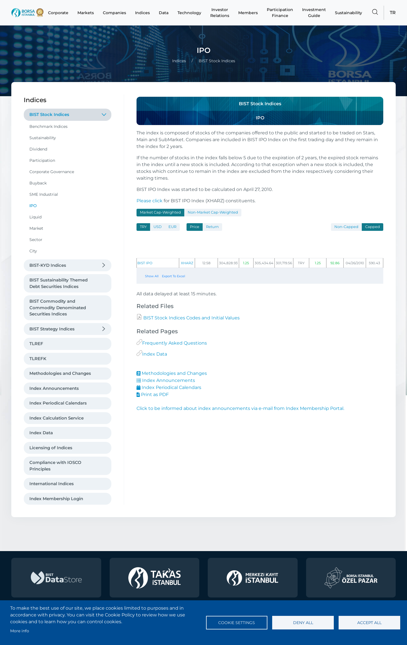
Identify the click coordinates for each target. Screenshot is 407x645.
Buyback (38, 183)
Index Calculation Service (56, 418)
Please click (150, 200)
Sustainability (348, 12)
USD (157, 227)
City (33, 250)
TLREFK (37, 358)
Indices (142, 12)
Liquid (35, 217)
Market (36, 228)
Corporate (58, 12)
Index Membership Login (56, 498)
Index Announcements (54, 388)
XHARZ (187, 263)
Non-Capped (346, 227)
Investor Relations (219, 12)
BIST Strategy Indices (52, 329)
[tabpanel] (260, 253)
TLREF (36, 343)
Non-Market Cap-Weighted (213, 212)
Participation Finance (280, 12)
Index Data (41, 432)
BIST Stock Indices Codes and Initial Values (191, 318)
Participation (42, 160)
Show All (152, 276)
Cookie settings (236, 622)
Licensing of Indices (50, 447)
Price (194, 227)
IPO (33, 205)
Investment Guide (314, 12)
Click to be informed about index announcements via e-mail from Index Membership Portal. (240, 408)
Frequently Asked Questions (174, 343)
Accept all (369, 622)
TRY (143, 227)
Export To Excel (173, 276)
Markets (85, 12)
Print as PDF (153, 394)
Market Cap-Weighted (160, 212)
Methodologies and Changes (60, 373)
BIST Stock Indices (49, 114)
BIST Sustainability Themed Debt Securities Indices (58, 283)
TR (393, 12)
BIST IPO (144, 263)
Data (163, 12)
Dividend (38, 149)
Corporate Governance (51, 171)
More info (19, 631)
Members (248, 12)
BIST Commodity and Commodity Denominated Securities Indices (57, 307)
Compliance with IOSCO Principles (55, 466)
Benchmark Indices (48, 126)
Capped (372, 227)
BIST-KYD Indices (47, 265)
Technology (189, 12)
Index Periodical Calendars (58, 403)
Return (212, 227)
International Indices (51, 483)
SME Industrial (43, 194)
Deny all (303, 622)
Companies (114, 12)
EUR (172, 227)
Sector (35, 239)
